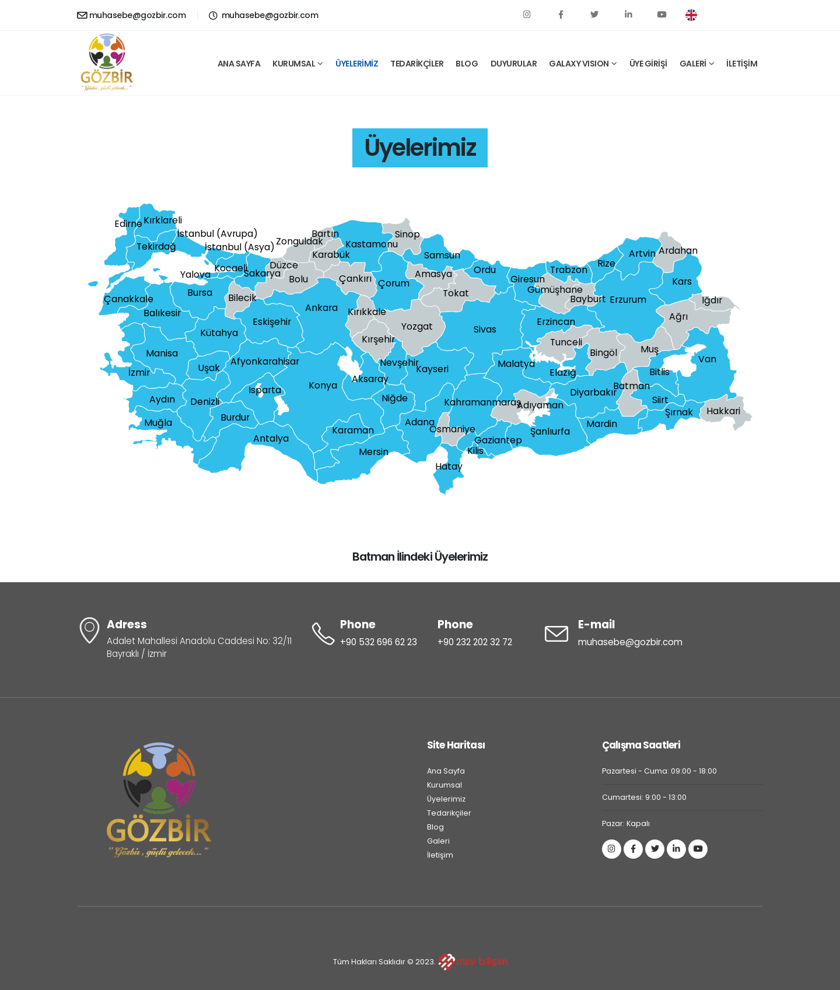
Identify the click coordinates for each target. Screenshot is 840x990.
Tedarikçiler (449, 813)
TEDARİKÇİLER (416, 63)
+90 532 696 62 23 (378, 642)
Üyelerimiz (446, 799)
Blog (435, 827)
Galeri (438, 841)
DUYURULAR (514, 63)
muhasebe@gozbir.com (131, 15)
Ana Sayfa (446, 771)
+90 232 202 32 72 (475, 642)
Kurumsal (444, 785)
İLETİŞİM (741, 63)
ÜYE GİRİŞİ (648, 63)
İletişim (440, 855)
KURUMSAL (293, 63)
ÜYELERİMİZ (356, 63)
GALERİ (693, 63)
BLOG (467, 63)
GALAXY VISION (579, 63)
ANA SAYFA (239, 63)
